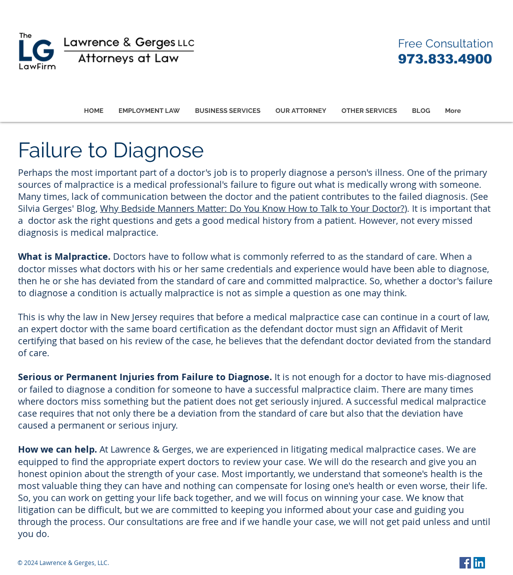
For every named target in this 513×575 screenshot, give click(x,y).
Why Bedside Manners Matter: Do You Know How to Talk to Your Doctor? (252, 208)
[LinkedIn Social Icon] (479, 563)
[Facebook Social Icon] (465, 563)
